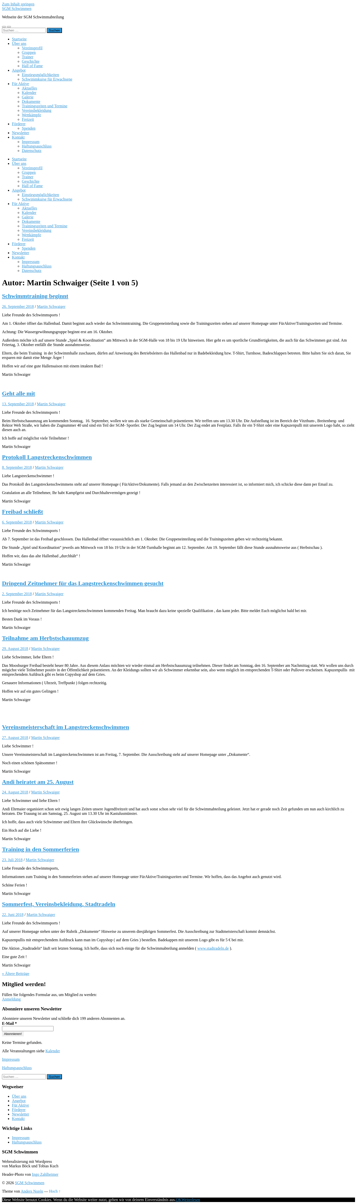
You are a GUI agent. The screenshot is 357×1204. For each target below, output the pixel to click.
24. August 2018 (15, 792)
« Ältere (15, 973)
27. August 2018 (15, 737)
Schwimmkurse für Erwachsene (47, 79)
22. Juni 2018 (13, 914)
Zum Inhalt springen (18, 4)
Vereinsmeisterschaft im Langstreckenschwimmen (65, 727)
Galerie (27, 97)
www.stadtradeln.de (213, 948)
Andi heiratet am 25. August (38, 782)
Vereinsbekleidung (36, 110)
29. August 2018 (15, 648)
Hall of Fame (32, 66)
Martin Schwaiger (51, 306)
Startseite (19, 39)
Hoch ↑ (55, 1191)
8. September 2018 (17, 467)
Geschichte (30, 61)
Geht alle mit (18, 393)
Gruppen (29, 52)
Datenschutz (31, 150)
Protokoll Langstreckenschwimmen (47, 457)
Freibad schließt (22, 511)
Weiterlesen (190, 1200)
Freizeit (28, 119)
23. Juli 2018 (12, 860)
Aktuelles (29, 88)
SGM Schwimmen (16, 8)
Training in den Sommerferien (40, 849)
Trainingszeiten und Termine (44, 106)
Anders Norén (32, 1191)
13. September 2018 (18, 404)
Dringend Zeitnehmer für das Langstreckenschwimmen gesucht (82, 583)
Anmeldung (11, 999)
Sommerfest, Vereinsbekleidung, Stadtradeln (58, 904)
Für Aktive (20, 84)
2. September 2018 (17, 594)
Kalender (29, 92)
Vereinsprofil (32, 48)
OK (178, 1200)
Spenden (28, 128)
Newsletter (20, 133)
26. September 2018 (18, 306)
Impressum (30, 142)
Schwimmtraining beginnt (35, 296)
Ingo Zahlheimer (45, 1174)
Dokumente (31, 101)
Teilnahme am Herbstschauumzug (45, 638)
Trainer (27, 57)
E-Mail (9, 1023)
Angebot (19, 70)
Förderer (19, 124)
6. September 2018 (17, 522)
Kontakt (18, 137)
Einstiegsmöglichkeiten (40, 75)
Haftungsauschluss (37, 146)
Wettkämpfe (31, 115)
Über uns (19, 43)
